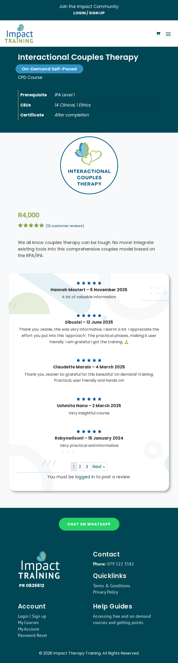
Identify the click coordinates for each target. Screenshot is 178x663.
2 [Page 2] (80, 467)
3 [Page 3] (86, 467)
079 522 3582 (120, 564)
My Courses (28, 622)
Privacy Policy (105, 592)
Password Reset (32, 635)
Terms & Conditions (111, 585)
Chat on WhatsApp (89, 524)
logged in (85, 477)
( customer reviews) (65, 225)
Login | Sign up (32, 616)
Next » (99, 467)
